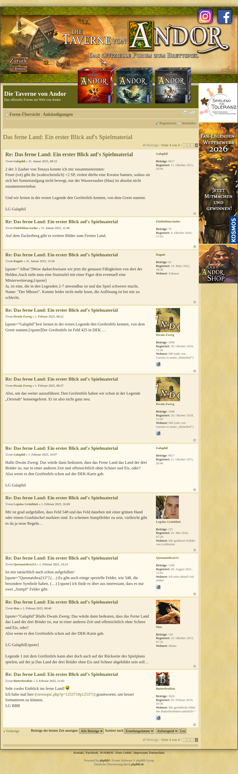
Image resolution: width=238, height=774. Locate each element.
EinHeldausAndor (26, 228)
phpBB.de (137, 764)
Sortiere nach (129, 730)
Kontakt (78, 752)
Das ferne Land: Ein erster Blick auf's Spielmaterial (68, 136)
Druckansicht (185, 113)
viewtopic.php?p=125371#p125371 (65, 694)
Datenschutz (156, 752)
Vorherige (12, 731)
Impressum (141, 752)
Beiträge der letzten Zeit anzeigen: (67, 730)
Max (17, 608)
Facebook (92, 752)
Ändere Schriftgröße (192, 113)
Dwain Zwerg (23, 316)
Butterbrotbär (23, 681)
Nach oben (194, 213)
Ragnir (18, 261)
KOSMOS (106, 752)
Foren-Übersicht (24, 114)
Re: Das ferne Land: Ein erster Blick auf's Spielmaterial (69, 154)
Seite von (170, 145)
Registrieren (168, 123)
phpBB (104, 760)
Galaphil (19, 161)
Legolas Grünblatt (26, 504)
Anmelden (189, 123)
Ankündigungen (58, 114)
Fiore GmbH (123, 752)
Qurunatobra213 (25, 564)
